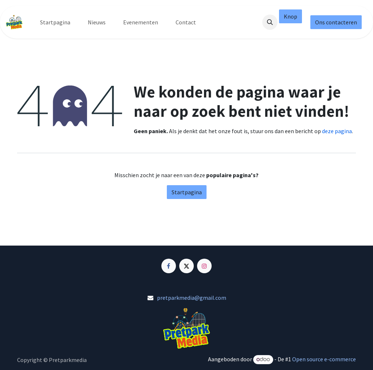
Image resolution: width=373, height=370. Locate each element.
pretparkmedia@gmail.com (191, 297)
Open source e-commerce (324, 359)
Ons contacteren (336, 22)
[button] (270, 22)
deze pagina (337, 131)
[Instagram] (204, 266)
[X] (186, 266)
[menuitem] (55, 22)
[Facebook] (168, 266)
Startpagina (187, 192)
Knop (290, 16)
